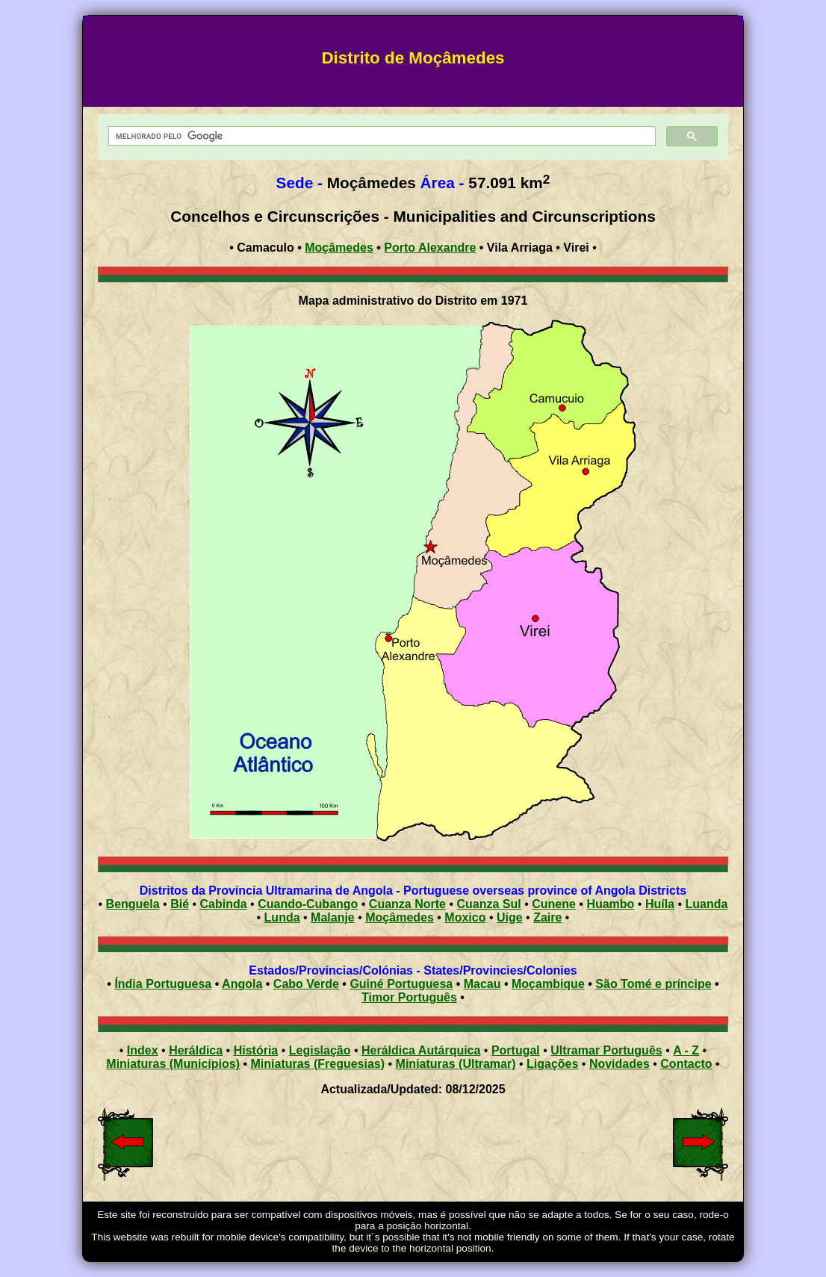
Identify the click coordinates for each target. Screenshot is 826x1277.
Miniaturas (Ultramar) (456, 1063)
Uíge (510, 917)
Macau (482, 984)
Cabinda (223, 904)
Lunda (282, 917)
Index (142, 1050)
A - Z (686, 1050)
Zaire (547, 917)
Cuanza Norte (407, 904)
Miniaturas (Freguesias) (317, 1063)
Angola (242, 984)
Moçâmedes (339, 247)
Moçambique (548, 984)
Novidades (619, 1063)
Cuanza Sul (488, 904)
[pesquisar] (381, 136)
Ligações (552, 1063)
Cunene (554, 904)
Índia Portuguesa (162, 984)
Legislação (320, 1050)
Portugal (515, 1050)
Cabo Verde (306, 984)
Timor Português (409, 997)
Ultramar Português (606, 1050)
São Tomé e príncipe (653, 984)
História (256, 1050)
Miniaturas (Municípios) (173, 1063)
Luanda (707, 904)
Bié (179, 904)
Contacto (686, 1063)
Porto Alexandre (430, 247)
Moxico (464, 917)
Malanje (333, 917)
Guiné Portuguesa (401, 984)
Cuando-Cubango (308, 904)
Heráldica (196, 1050)
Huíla (659, 904)
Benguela (133, 904)
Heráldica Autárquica (420, 1050)
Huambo (610, 904)
